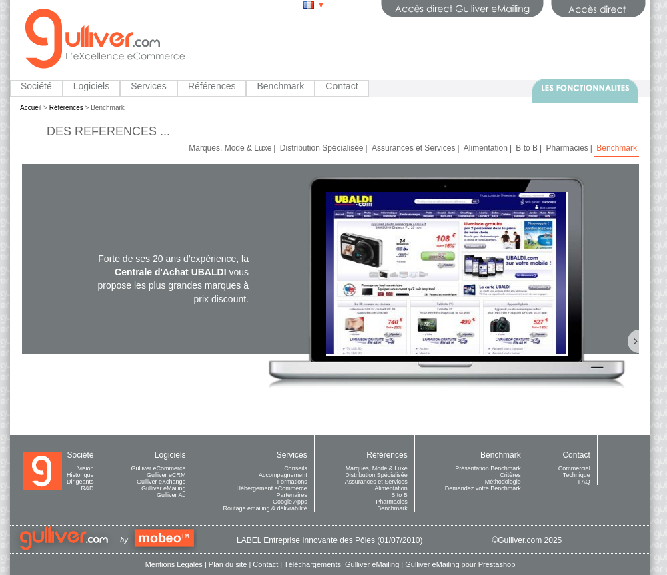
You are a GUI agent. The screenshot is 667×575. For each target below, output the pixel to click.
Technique (576, 475)
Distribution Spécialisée (322, 148)
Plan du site (228, 564)
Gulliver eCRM (166, 475)
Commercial (574, 468)
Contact (341, 86)
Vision (85, 468)
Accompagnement (283, 475)
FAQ (584, 481)
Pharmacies (567, 148)
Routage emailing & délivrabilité (265, 508)
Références (212, 86)
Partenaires (292, 495)
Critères (510, 475)
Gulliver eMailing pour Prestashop (460, 564)
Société (36, 86)
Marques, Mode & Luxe (230, 148)
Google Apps (290, 501)
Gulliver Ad (171, 495)
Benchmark (280, 86)
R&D (87, 488)
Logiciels (91, 86)
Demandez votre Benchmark (483, 488)
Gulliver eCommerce (158, 468)
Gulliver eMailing (163, 488)
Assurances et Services (413, 148)
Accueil (30, 107)
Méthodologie (503, 481)
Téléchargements (312, 564)
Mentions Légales (174, 564)
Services (149, 86)
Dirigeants (80, 481)
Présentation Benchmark (488, 468)
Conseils (295, 468)
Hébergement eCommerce (272, 488)
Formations (292, 481)
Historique (80, 475)
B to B (527, 148)
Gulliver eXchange (161, 481)
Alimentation (486, 148)
